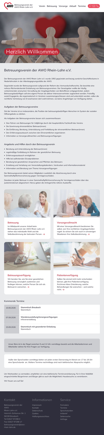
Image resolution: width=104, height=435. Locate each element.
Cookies (35, 413)
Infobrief (63, 413)
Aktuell (72, 6)
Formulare (64, 405)
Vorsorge (63, 6)
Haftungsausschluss (40, 416)
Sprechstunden (66, 410)
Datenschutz (37, 410)
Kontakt (35, 408)
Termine (82, 6)
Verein (42, 6)
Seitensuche (65, 416)
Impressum (37, 405)
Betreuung (52, 6)
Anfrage (63, 419)
